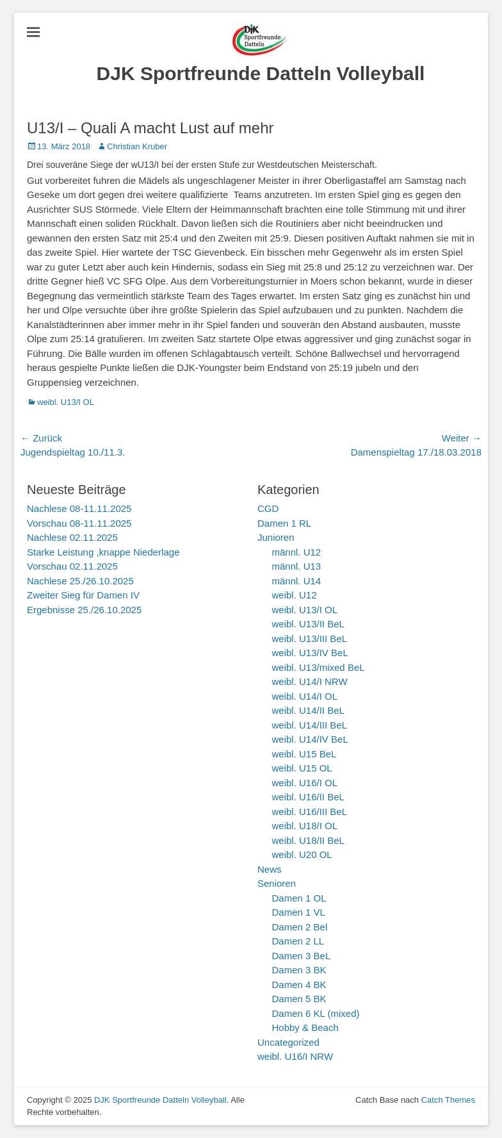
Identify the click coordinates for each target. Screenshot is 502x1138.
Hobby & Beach (305, 1027)
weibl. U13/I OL (65, 402)
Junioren (276, 537)
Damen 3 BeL (301, 955)
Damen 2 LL (298, 941)
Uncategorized (288, 1042)
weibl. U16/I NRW (295, 1056)
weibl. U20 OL (302, 854)
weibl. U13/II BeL (308, 623)
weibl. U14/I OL (305, 696)
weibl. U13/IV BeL (310, 652)
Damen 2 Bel (300, 926)
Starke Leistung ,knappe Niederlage (103, 552)
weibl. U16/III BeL (310, 811)
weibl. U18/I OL (305, 825)
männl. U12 (296, 552)
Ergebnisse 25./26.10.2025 (84, 609)
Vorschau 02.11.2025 (72, 566)
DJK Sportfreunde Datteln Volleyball (261, 73)
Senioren (276, 883)
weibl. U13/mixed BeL (318, 667)
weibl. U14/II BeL (308, 710)
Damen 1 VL (298, 912)
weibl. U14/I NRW (310, 681)
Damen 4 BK (299, 984)
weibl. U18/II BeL (308, 840)
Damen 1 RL (284, 523)
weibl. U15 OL (302, 768)
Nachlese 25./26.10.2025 (80, 580)
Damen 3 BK (299, 969)
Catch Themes (448, 1100)
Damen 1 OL (299, 898)
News (269, 869)
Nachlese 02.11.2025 (72, 537)
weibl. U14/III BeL (310, 725)
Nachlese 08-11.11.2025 (79, 508)
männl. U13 (296, 566)
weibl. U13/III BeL (310, 638)
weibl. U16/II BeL (308, 796)
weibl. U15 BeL (304, 753)
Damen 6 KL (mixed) (316, 1013)
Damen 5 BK (299, 998)
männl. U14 (296, 580)
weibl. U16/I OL (305, 782)
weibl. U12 (294, 595)
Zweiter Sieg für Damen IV (83, 595)
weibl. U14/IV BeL (310, 739)
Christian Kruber (137, 146)
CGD (268, 508)
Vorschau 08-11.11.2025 (79, 523)
